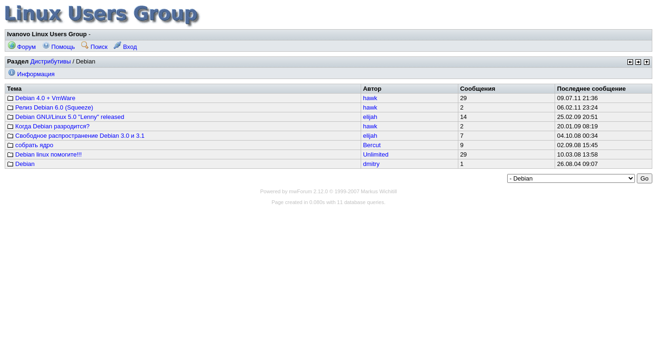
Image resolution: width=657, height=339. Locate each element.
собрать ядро (30, 145)
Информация (31, 74)
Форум (22, 46)
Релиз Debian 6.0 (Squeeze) (50, 107)
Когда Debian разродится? (48, 126)
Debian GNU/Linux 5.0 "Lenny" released (65, 116)
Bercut (372, 145)
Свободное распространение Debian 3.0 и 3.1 (76, 135)
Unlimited (375, 154)
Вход (125, 46)
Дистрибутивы (51, 61)
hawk (370, 98)
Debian (21, 163)
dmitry (371, 163)
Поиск (94, 46)
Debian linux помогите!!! (44, 154)
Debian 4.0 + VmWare (41, 98)
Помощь (58, 46)
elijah (370, 116)
